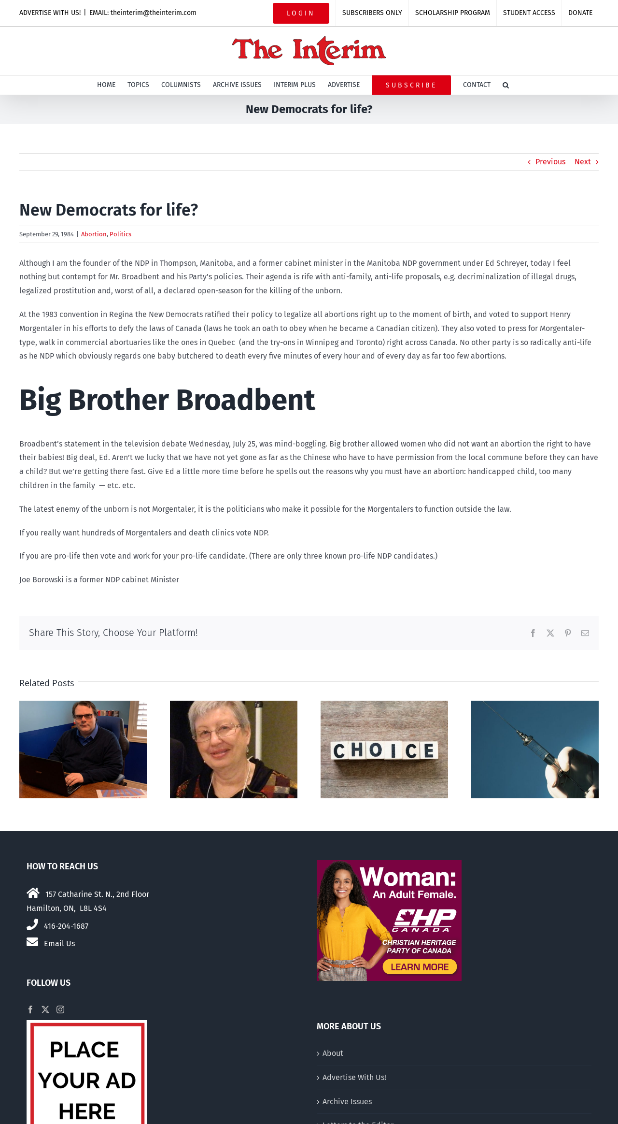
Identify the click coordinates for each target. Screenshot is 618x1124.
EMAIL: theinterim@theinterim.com (143, 13)
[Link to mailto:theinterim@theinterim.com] (32, 942)
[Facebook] (30, 1009)
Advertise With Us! (354, 1077)
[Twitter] (45, 1009)
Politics (120, 234)
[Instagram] (60, 1009)
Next (583, 161)
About (333, 1053)
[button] (506, 85)
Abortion (94, 234)
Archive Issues (347, 1101)
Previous (550, 161)
